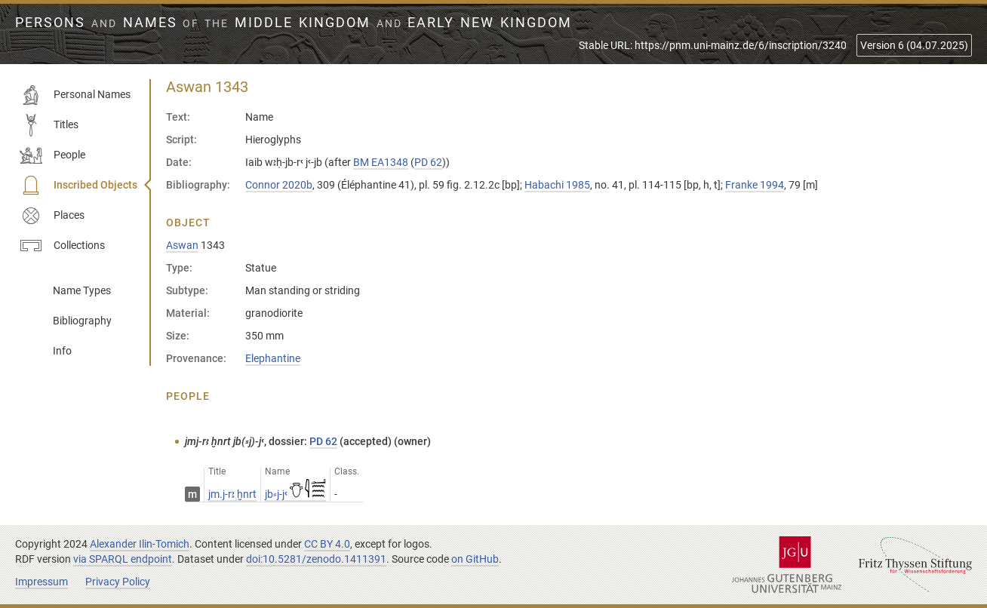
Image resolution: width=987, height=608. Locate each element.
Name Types (82, 290)
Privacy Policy (117, 582)
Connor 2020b (278, 185)
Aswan (182, 245)
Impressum (41, 582)
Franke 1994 (754, 185)
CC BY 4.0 (327, 544)
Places (52, 215)
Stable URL (713, 45)
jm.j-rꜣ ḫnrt (232, 494)
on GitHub (475, 559)
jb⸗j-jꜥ (295, 494)
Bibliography (82, 321)
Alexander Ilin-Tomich (139, 544)
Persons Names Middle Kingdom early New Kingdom (293, 22)
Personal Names (75, 95)
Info (62, 351)
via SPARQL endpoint (122, 559)
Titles (49, 125)
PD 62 (428, 162)
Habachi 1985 (557, 185)
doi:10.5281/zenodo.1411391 (316, 559)
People (52, 155)
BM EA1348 (380, 162)
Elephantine (272, 358)
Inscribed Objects (78, 185)
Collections (62, 246)
